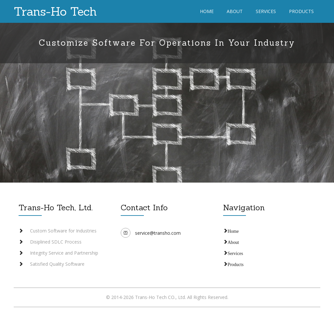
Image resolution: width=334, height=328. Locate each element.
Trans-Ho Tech (55, 11)
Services (266, 11)
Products (301, 11)
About (235, 11)
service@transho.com (158, 233)
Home (207, 11)
